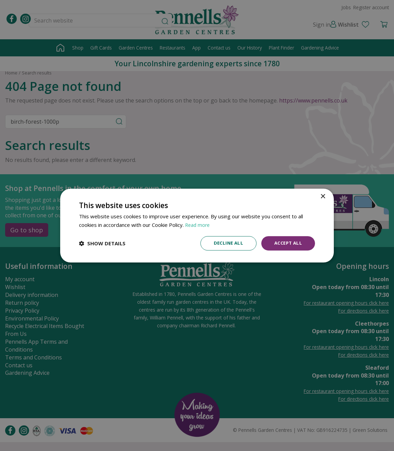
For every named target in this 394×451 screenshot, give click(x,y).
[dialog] (197, 225)
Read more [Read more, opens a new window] (198, 224)
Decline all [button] (224, 243)
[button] (102, 243)
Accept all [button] (287, 243)
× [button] (322, 196)
